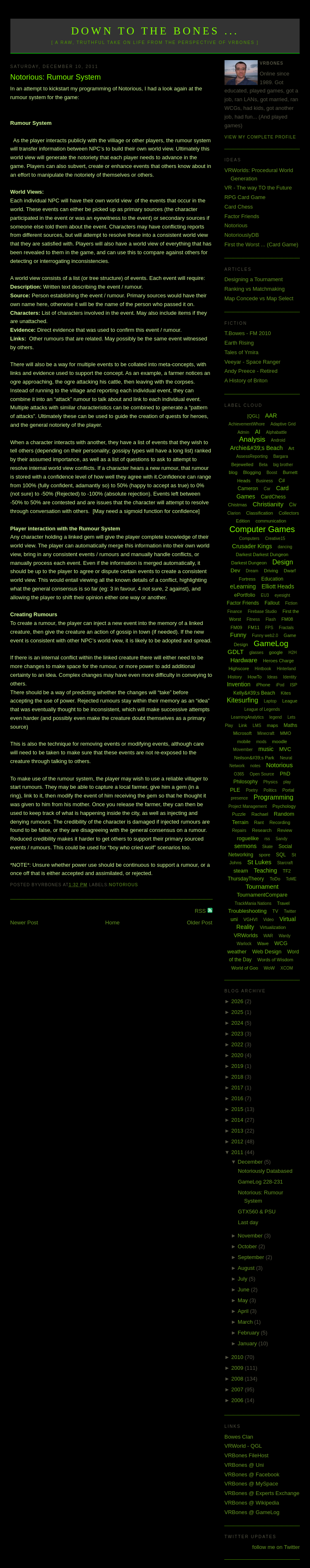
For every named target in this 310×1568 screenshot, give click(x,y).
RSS (201, 911)
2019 (238, 1066)
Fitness (253, 619)
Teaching (265, 870)
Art (291, 448)
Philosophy (245, 782)
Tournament (262, 886)
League (290, 700)
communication (271, 520)
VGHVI (250, 919)
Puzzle (239, 814)
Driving (271, 570)
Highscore (239, 668)
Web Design (267, 951)
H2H (292, 652)
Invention (239, 684)
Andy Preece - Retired (251, 371)
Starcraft (285, 863)
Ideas (272, 677)
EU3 (265, 595)
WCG (281, 943)
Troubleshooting (247, 911)
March (246, 1322)
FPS (269, 627)
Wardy (284, 936)
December (251, 1162)
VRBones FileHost (247, 1455)
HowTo (255, 676)
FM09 (236, 627)
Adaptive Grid (283, 424)
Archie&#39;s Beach (256, 448)
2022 (238, 1044)
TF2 (287, 870)
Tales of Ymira (242, 352)
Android (278, 440)
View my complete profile (260, 137)
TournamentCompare (262, 895)
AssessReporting (252, 456)
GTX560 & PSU (257, 1211)
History (235, 676)
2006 (238, 1400)
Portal (288, 790)
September (252, 1257)
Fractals (286, 627)
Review (284, 830)
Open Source (262, 774)
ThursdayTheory (246, 879)
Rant (259, 822)
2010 (238, 1357)
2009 (238, 1368)
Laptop (270, 701)
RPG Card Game (245, 197)
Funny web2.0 (265, 635)
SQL (281, 855)
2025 (238, 1012)
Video (268, 919)
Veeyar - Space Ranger (253, 362)
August (247, 1268)
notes (255, 765)
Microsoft (242, 733)
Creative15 (275, 538)
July (243, 1279)
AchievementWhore (247, 424)
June (244, 1289)
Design (282, 562)
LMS (257, 725)
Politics (270, 790)
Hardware (243, 660)
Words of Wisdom (275, 959)
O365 (239, 774)
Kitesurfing (243, 700)
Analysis (252, 439)
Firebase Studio (262, 611)
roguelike (248, 838)
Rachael (259, 814)
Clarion (234, 513)
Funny (238, 635)
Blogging (252, 472)
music (265, 749)
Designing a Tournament (254, 279)
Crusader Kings (252, 546)
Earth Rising (239, 343)
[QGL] (253, 415)
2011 (238, 1152)
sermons (245, 846)
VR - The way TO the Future (258, 188)
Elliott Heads (277, 586)
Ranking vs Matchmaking (255, 289)
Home (112, 922)
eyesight (282, 595)
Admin (243, 432)
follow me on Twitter (276, 1547)
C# (281, 481)
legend (275, 717)
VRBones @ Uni (244, 1465)
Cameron (248, 488)
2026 (238, 1001)
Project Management (248, 806)
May (243, 1300)
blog (233, 472)
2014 (238, 1120)
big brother (283, 464)
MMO (285, 733)
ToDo (275, 878)
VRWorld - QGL (243, 1446)
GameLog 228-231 (260, 1182)
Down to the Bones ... (155, 31)
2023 (238, 1034)
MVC (285, 749)
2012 (238, 1141)
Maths (291, 725)
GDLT (235, 651)
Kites (286, 692)
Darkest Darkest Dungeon (262, 554)
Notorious (123, 884)
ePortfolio (244, 595)
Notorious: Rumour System (55, 77)
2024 (238, 1023)
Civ (292, 505)
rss (267, 838)
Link (243, 725)
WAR (268, 936)
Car (267, 488)
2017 (238, 1087)
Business (264, 481)
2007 (238, 1389)
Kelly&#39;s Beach (254, 693)
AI (257, 431)
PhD (285, 774)
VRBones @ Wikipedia (252, 1503)
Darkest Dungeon (249, 562)
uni (233, 919)
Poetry (252, 790)
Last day (248, 1222)
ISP (294, 684)
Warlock (244, 943)
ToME (291, 879)
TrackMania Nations (252, 903)
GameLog (271, 643)
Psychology (283, 806)
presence (239, 798)
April (244, 1311)
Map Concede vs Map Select (259, 298)
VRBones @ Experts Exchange (262, 1493)
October (248, 1246)
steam (240, 871)
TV (275, 911)
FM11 (253, 627)
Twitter (290, 911)
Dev (235, 570)
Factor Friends (242, 216)
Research (261, 830)
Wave (263, 943)
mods (261, 741)
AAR (271, 415)
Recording (279, 822)
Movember (243, 749)
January (248, 1343)
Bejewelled (242, 464)
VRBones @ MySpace (251, 1483)
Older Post (199, 922)
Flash (271, 619)
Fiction (291, 603)
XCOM (287, 968)
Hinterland (286, 668)
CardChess (273, 497)
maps (272, 725)
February (249, 1333)
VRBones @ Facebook (252, 1474)
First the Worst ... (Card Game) (261, 244)
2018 (238, 1077)
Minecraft (265, 733)
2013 (238, 1131)
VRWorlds (246, 935)
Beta (263, 464)
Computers (249, 538)
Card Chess (239, 207)
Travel (283, 903)
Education (272, 579)
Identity (289, 677)
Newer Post (24, 922)
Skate (267, 846)
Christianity (268, 504)
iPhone (263, 684)
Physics (271, 782)
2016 (238, 1098)
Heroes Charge (278, 660)
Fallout (272, 603)
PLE (235, 790)
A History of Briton (246, 380)
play (287, 782)
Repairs (239, 830)
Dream (252, 571)
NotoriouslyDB (242, 235)
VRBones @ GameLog (252, 1512)
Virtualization (273, 927)
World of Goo (244, 967)
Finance (234, 611)
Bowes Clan (239, 1437)
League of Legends (262, 709)
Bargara (280, 456)
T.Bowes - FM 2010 (248, 333)
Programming (273, 797)
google (276, 652)
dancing (285, 547)
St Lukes (259, 861)
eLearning (243, 586)
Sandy (281, 838)
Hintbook (263, 668)
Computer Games (262, 529)
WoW (269, 967)
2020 (238, 1055)
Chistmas (237, 504)
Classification (259, 513)
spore (265, 854)
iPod (280, 685)
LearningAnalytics (247, 717)
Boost (271, 472)
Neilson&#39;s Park (254, 757)
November (251, 1236)
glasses (256, 652)
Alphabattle (276, 432)
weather (237, 951)
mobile (244, 741)
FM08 (287, 619)
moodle (279, 741)
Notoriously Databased (265, 1171)
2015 (238, 1109)
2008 (238, 1379)
